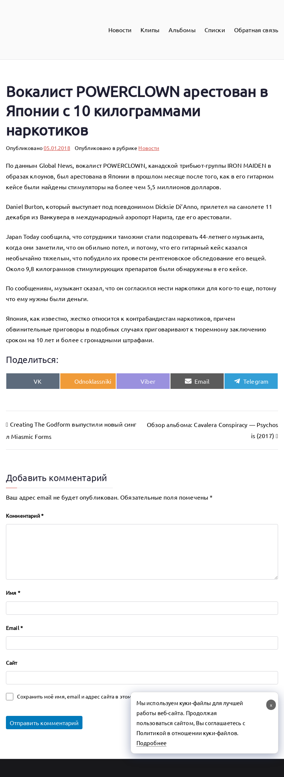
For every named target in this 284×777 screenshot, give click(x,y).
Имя (13, 592)
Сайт (11, 662)
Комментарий (25, 515)
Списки (214, 29)
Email (14, 627)
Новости (120, 29)
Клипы (150, 29)
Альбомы (182, 29)
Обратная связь (256, 29)
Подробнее (151, 742)
